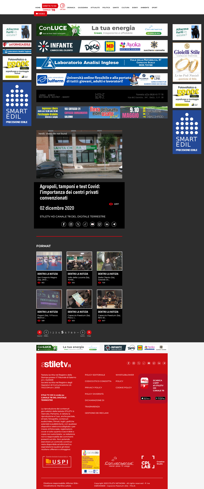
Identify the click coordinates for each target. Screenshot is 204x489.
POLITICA (106, 7)
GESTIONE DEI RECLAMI (97, 413)
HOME (37, 7)
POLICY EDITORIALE (95, 375)
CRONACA (71, 7)
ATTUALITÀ (95, 7)
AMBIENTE (145, 7)
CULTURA (125, 7)
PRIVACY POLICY (93, 387)
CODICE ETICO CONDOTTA (98, 381)
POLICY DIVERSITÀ (94, 394)
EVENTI (135, 7)
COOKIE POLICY (124, 387)
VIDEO (40, 13)
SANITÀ (116, 7)
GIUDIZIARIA (83, 7)
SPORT (154, 7)
